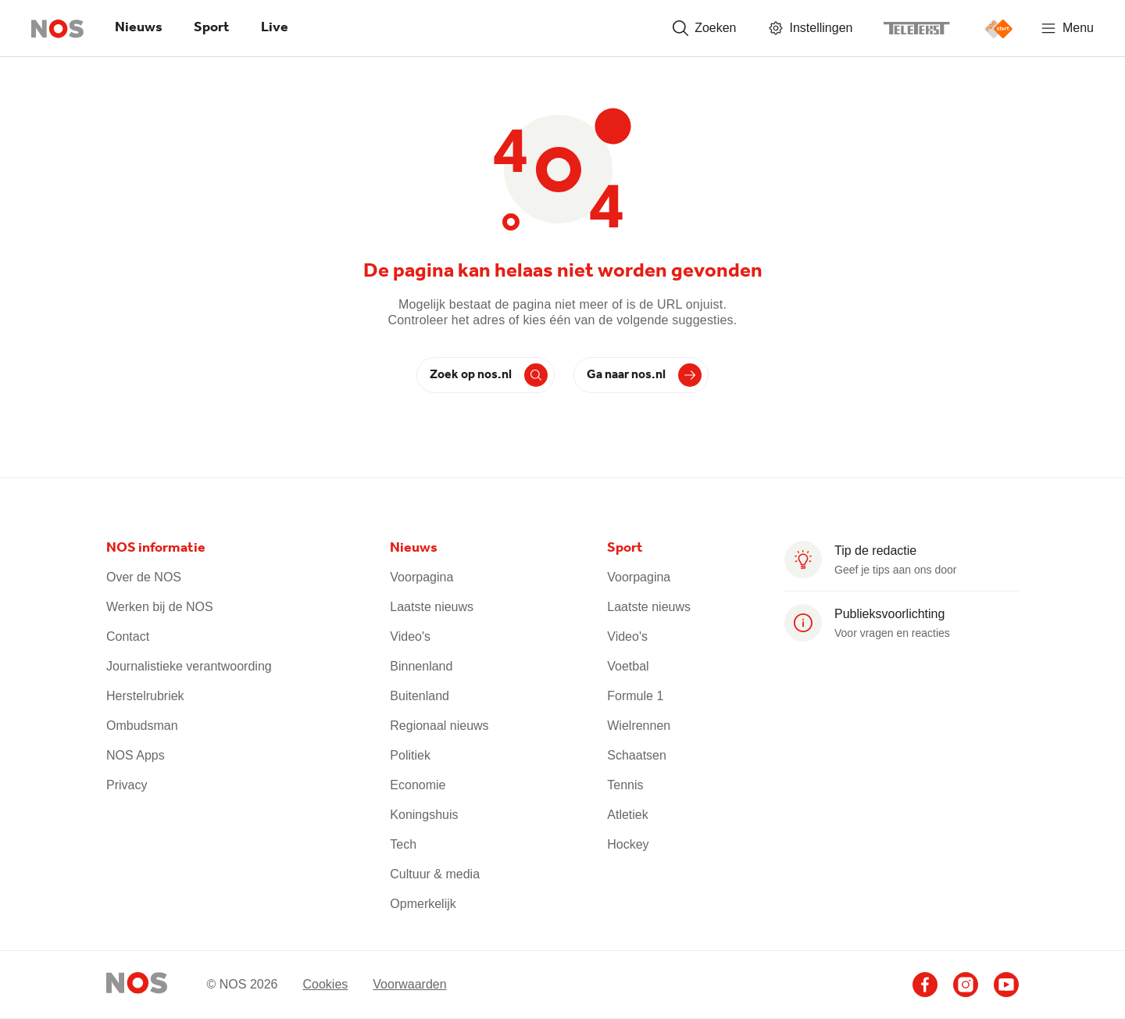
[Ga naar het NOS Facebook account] (925, 984)
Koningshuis (424, 814)
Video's (410, 636)
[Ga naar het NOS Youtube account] (1006, 984)
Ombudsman (142, 725)
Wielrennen (638, 725)
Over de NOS (143, 577)
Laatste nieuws (431, 606)
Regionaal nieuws (439, 725)
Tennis (625, 785)
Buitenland (419, 696)
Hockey (627, 844)
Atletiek (627, 814)
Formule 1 (635, 696)
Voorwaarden (409, 984)
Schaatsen (636, 755)
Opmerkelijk (422, 903)
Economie (417, 785)
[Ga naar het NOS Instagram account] (965, 984)
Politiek (410, 755)
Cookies (325, 984)
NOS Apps (135, 755)
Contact (127, 636)
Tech (403, 844)
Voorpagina (421, 577)
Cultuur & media (435, 874)
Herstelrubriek (145, 696)
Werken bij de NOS (159, 606)
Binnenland (421, 666)
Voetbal (627, 666)
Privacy (126, 785)
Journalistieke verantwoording (189, 666)
